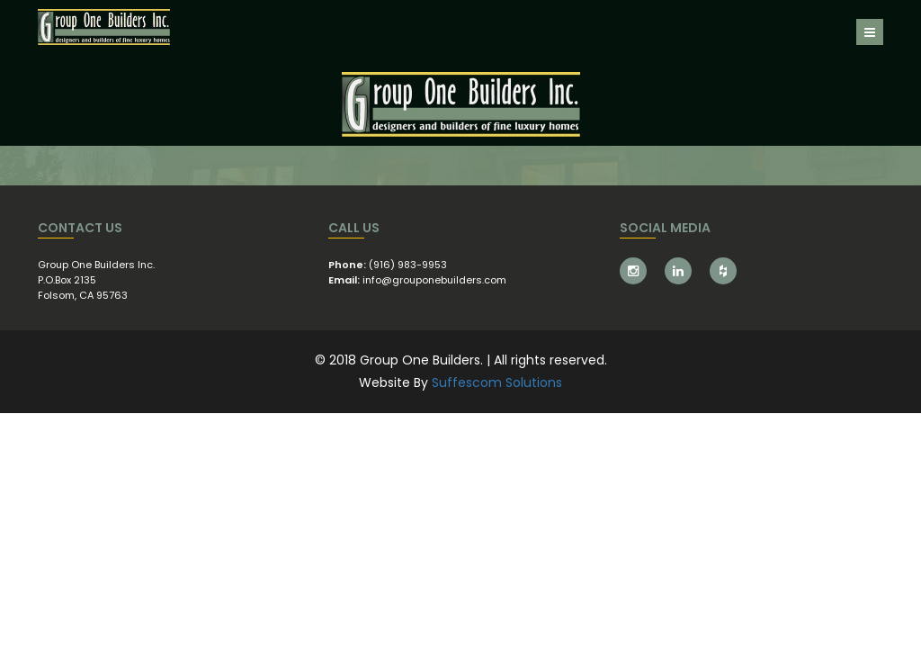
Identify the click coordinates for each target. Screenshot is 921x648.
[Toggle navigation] (869, 32)
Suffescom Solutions (497, 383)
